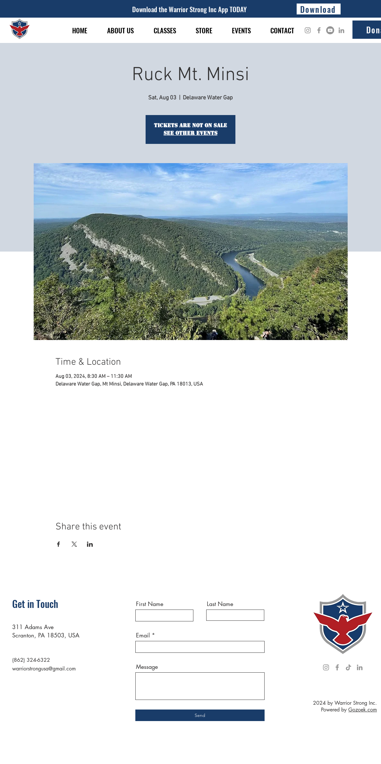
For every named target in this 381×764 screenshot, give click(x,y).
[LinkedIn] (341, 30)
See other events (190, 133)
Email (143, 635)
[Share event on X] (74, 544)
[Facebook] (319, 30)
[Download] (319, 9)
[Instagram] (308, 30)
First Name (149, 604)
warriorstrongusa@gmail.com (44, 668)
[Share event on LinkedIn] (90, 544)
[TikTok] (348, 667)
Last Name (220, 604)
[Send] (200, 715)
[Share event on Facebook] (58, 544)
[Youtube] (330, 30)
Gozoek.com (362, 709)
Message (147, 666)
